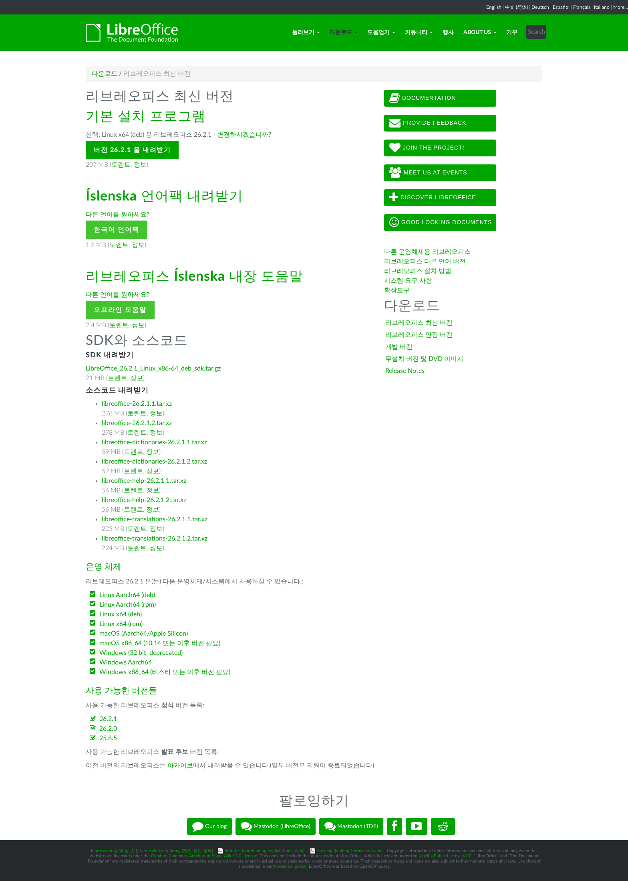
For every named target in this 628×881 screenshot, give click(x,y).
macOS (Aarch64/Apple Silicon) (143, 633)
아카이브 (180, 765)
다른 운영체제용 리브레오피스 (427, 252)
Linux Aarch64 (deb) (127, 595)
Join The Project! (427, 148)
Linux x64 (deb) (120, 614)
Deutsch (540, 7)
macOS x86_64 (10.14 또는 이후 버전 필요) (159, 643)
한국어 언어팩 (116, 230)
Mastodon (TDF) (351, 826)
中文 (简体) (516, 7)
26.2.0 (108, 728)
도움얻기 (381, 32)
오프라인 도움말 (120, 310)
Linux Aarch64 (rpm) (127, 605)
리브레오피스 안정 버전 (419, 335)
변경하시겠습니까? (244, 135)
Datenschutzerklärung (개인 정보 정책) (175, 851)
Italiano (602, 7)
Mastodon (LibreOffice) (275, 826)
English (493, 7)
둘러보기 (306, 32)
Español (561, 7)
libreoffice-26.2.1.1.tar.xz (137, 404)
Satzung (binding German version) (349, 851)
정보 (140, 165)
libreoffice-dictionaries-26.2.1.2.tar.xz (154, 461)
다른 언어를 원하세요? (117, 214)
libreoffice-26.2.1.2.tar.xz (137, 423)
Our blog (209, 826)
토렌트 (121, 165)
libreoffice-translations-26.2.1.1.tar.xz (154, 519)
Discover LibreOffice (432, 197)
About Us (480, 32)
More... (620, 7)
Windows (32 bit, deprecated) (141, 653)
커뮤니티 (419, 32)
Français (581, 7)
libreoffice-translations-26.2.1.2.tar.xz (154, 538)
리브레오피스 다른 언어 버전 (425, 261)
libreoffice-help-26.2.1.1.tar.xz (144, 481)
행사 (448, 32)
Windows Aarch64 (125, 662)
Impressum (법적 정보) (113, 851)
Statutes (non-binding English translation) (264, 851)
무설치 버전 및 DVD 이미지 (424, 359)
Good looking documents (440, 222)
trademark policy (290, 866)
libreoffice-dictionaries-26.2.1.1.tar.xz (154, 442)
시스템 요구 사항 (408, 280)
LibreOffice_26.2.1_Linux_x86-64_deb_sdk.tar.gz (153, 368)
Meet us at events (428, 172)
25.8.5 (108, 738)
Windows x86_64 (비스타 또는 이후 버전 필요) (164, 672)
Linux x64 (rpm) (121, 624)
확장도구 (397, 290)
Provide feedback (427, 123)
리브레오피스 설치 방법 (417, 271)
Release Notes (405, 371)
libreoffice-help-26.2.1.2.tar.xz (144, 500)
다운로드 (344, 32)
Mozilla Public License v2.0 (445, 856)
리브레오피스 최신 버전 (419, 323)
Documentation (422, 98)
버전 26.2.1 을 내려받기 (132, 150)
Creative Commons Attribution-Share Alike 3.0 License (204, 856)
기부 (511, 32)
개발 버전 (399, 347)
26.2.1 (108, 719)
